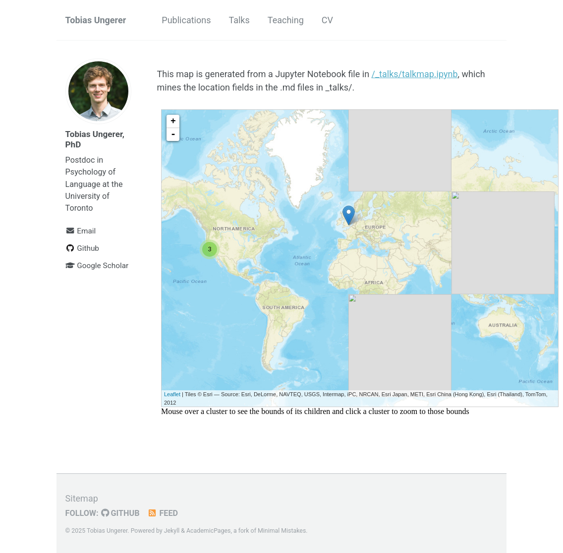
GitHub (120, 513)
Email (80, 231)
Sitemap (81, 498)
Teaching (286, 20)
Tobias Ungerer (95, 20)
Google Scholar (97, 265)
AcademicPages (208, 530)
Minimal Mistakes (282, 530)
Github (82, 248)
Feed (162, 513)
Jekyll (172, 530)
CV (327, 20)
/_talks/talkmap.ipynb (415, 74)
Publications (186, 20)
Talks (238, 20)
